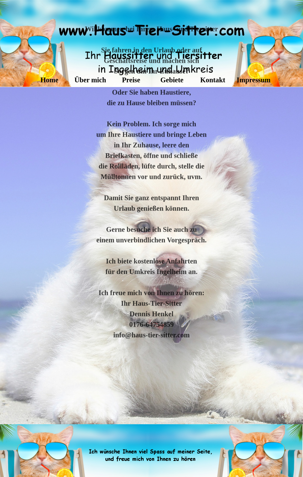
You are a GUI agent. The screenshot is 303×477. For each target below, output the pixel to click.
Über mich (90, 80)
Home (49, 80)
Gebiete (171, 80)
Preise (131, 80)
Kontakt (212, 80)
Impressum (253, 80)
